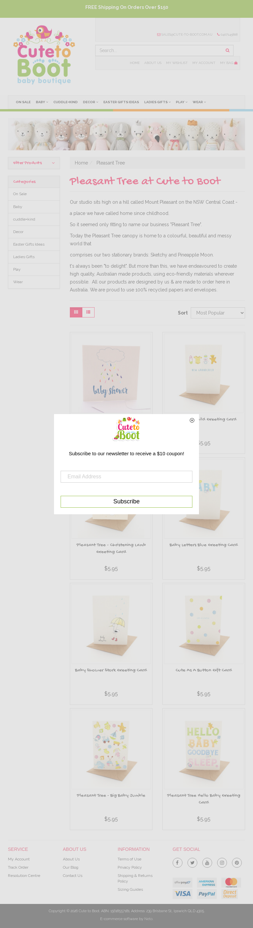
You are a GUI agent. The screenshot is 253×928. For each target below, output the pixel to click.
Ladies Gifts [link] (24, 256)
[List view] (88, 312)
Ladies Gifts (157, 102)
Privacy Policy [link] (130, 867)
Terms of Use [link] (129, 859)
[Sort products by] (218, 312)
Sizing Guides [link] (130, 889)
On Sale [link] (20, 194)
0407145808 (227, 34)
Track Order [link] (18, 867)
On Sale (23, 102)
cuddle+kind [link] (24, 219)
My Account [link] (19, 859)
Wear (199, 102)
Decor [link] (18, 231)
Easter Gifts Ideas (121, 102)
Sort (182, 312)
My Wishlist (177, 63)
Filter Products (34, 163)
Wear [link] (18, 282)
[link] (178, 861)
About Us (152, 63)
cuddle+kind (65, 102)
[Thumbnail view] (76, 312)
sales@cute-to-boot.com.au (184, 34)
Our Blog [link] (70, 867)
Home (135, 63)
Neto (148, 919)
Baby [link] (17, 206)
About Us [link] (71, 859)
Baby (42, 102)
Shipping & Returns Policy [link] (135, 878)
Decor (90, 102)
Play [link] (17, 269)
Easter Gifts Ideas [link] (28, 244)
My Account (203, 63)
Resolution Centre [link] (24, 875)
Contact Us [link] (72, 875)
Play (181, 102)
